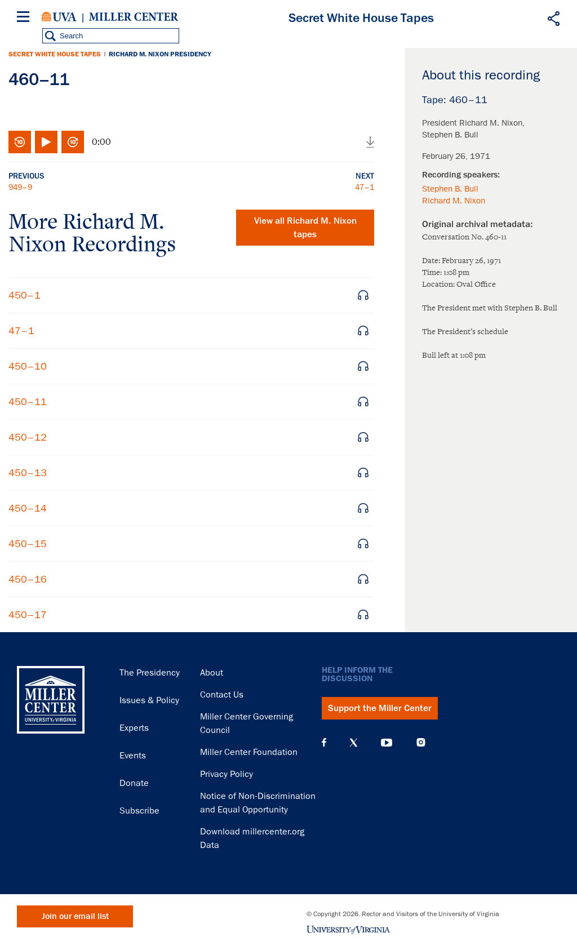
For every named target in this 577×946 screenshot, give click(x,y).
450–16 (27, 579)
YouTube (386, 742)
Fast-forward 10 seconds (72, 142)
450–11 (27, 402)
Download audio (370, 142)
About (211, 672)
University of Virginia (59, 17)
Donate (134, 783)
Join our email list (75, 916)
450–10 (27, 366)
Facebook (324, 742)
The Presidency (149, 672)
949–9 (20, 187)
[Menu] (25, 18)
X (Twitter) (353, 743)
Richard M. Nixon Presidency (160, 54)
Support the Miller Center (380, 708)
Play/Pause (46, 142)
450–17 (27, 615)
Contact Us (221, 694)
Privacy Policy (226, 774)
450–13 (27, 473)
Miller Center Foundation (249, 752)
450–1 (24, 295)
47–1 (364, 187)
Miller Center (133, 17)
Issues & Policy (149, 700)
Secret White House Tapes (54, 54)
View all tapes (305, 227)
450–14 (27, 508)
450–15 (27, 544)
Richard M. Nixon (453, 201)
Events (132, 755)
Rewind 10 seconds (19, 142)
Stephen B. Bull (450, 189)
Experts (134, 728)
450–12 (27, 437)
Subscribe (139, 810)
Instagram (421, 742)
